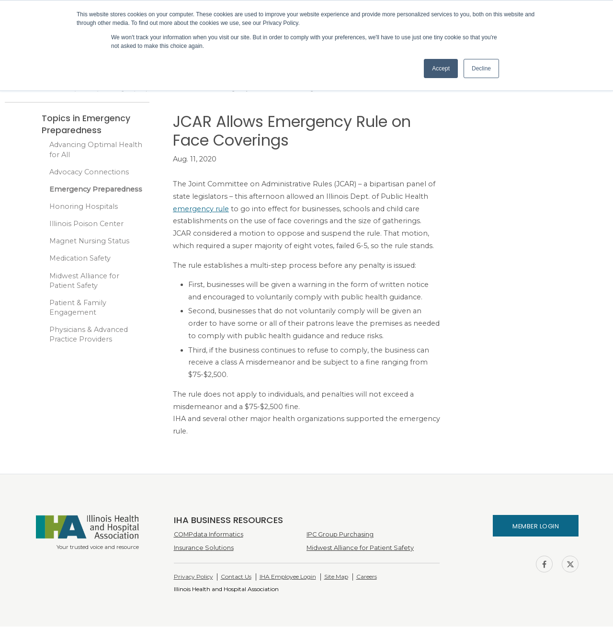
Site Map (336, 578)
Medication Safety (80, 260)
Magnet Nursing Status (89, 242)
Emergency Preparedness (95, 190)
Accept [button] (441, 68)
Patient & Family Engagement (77, 309)
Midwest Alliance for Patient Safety (84, 282)
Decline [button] (481, 68)
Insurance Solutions (204, 549)
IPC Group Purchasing (340, 535)
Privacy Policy (193, 578)
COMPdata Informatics (208, 535)
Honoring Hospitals (83, 208)
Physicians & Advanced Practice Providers (88, 336)
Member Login (535, 528)
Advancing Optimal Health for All (95, 151)
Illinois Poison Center (86, 225)
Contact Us (236, 578)
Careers (366, 578)
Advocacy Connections (89, 173)
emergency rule (201, 210)
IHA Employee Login (288, 578)
